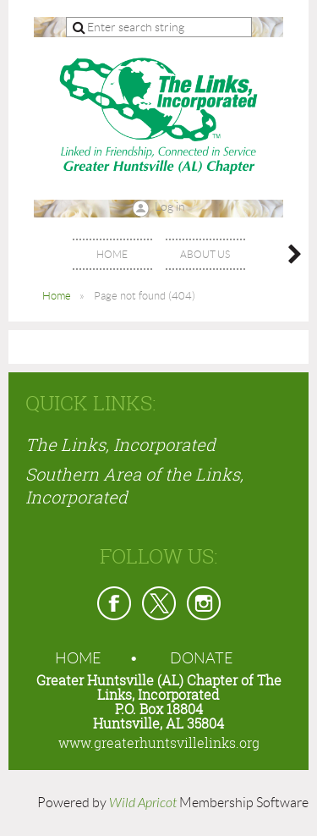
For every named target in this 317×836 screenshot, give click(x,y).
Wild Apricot (143, 803)
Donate (201, 658)
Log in (170, 206)
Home (56, 295)
